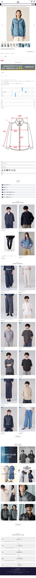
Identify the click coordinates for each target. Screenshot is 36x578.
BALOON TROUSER (22, 290)
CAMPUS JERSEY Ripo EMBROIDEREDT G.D (26, 347)
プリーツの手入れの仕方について (8, 194)
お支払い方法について (6, 185)
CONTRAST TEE (3, 375)
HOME (2, 6)
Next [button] (34, 25)
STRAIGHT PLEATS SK (4, 403)
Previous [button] (1, 25)
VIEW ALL (18, 436)
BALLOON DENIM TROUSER (5, 290)
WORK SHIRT (3, 347)
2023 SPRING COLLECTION (15, 6)
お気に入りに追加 (18, 62)
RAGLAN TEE (21, 375)
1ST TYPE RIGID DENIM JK (23, 228)
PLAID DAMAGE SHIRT (22, 403)
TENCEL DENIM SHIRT (5, 228)
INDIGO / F (3, 72)
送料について (5, 189)
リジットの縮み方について (7, 197)
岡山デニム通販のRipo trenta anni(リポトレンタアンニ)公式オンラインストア (17, 555)
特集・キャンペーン (7, 6)
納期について (5, 187)
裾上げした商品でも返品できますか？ (8, 192)
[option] (18, 25)
